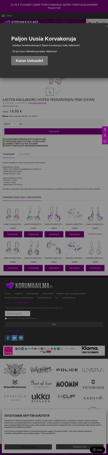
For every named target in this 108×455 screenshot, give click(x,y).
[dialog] (54, 50)
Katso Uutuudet (29, 61)
